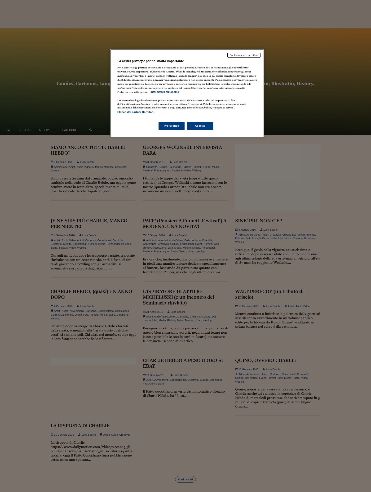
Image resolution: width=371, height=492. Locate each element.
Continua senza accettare (244, 55)
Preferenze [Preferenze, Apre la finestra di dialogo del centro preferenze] (171, 125)
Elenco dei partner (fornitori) (136, 112)
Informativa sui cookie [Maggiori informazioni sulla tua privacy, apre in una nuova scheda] (164, 91)
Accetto (200, 125)
